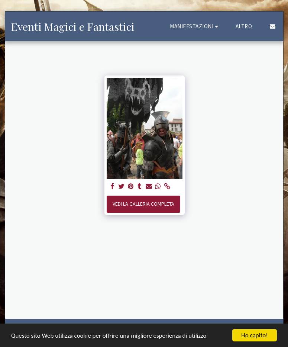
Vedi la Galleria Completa (143, 203)
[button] (195, 26)
